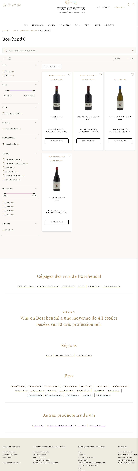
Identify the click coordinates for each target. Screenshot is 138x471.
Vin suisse (88, 388)
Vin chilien (86, 382)
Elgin (49, 353)
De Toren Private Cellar (59, 417)
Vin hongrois (66, 385)
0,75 (9, 229)
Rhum (76, 23)
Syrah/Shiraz (13, 179)
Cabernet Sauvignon (16, 163)
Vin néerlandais (119, 382)
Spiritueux (66, 23)
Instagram (19, 5)
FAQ (9, 5)
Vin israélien (83, 385)
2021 (9, 202)
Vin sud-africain (53, 388)
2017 (9, 214)
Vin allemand (38, 385)
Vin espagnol (72, 388)
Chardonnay (68, 286)
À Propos (102, 23)
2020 (9, 206)
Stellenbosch (13, 128)
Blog (92, 23)
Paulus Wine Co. (97, 417)
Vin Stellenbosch (64, 353)
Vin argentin (34, 382)
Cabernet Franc (14, 159)
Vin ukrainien (103, 388)
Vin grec (52, 385)
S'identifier (105, 5)
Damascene (38, 417)
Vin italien (99, 385)
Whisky (54, 23)
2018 (9, 210)
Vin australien (51, 382)
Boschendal (12, 144)
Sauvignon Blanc (15, 175)
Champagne (42, 23)
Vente (85, 23)
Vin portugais (35, 388)
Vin (32, 23)
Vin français (21, 385)
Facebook (14, 5)
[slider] (8, 90)
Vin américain (17, 382)
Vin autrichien (70, 382)
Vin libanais (114, 385)
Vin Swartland (84, 353)
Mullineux (80, 417)
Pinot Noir (11, 171)
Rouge (10, 71)
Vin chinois (102, 382)
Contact (4, 5)
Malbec (10, 167)
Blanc (9, 75)
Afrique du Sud (14, 113)
